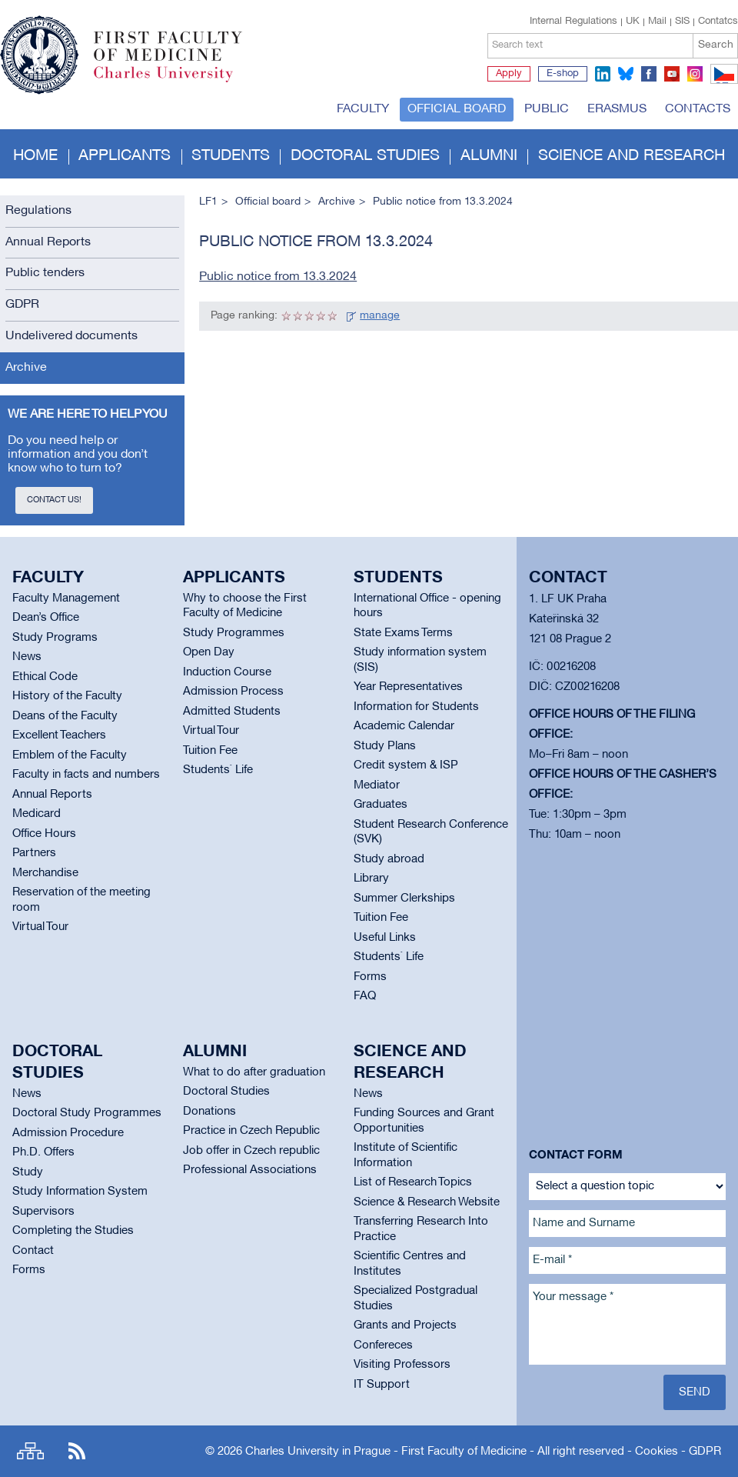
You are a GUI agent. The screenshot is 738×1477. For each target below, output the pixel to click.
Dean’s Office (45, 617)
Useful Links (385, 937)
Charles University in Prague (176, 80)
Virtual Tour (40, 927)
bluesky (625, 74)
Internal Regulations (573, 21)
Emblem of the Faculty (69, 755)
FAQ (365, 996)
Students (230, 156)
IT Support (382, 1384)
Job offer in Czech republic (251, 1150)
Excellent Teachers (59, 735)
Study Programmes (233, 633)
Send (694, 1392)
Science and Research (631, 156)
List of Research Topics (413, 1182)
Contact (33, 1250)
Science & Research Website (427, 1202)
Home (35, 156)
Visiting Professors (402, 1364)
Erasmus (617, 109)
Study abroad (389, 859)
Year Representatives (408, 687)
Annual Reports (48, 242)
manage (380, 316)
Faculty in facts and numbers (86, 774)
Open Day (208, 652)
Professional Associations (250, 1170)
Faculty (363, 109)
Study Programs (55, 637)
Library (371, 878)
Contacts (697, 109)
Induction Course (227, 672)
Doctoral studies (365, 156)
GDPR (22, 304)
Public (546, 109)
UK (633, 21)
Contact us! (54, 500)
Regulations (38, 210)
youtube (672, 74)
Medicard (36, 814)
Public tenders (45, 273)
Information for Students (416, 707)
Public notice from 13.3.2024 (278, 277)
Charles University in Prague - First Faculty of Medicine (386, 1451)
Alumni (488, 156)
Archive (26, 367)
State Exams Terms (403, 633)
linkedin (602, 74)
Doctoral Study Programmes (86, 1113)
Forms (370, 977)
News (27, 657)
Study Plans (385, 746)
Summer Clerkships (404, 898)
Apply (509, 73)
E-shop (563, 73)
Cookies (656, 1451)
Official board (456, 109)
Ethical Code (45, 677)
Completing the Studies (73, 1230)
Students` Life (218, 770)
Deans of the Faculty (65, 716)
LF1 (208, 202)
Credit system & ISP (406, 765)
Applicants (124, 156)
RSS (76, 1451)
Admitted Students (232, 711)
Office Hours (44, 834)
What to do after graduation (254, 1072)
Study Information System (80, 1191)
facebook (649, 74)
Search (715, 45)
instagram (695, 74)
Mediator (377, 785)
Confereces (383, 1345)
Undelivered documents (71, 336)
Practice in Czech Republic (251, 1130)
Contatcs (718, 21)
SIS (682, 21)
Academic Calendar (404, 726)
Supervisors (43, 1211)
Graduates (380, 804)
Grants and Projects (405, 1325)
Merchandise (45, 873)
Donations (209, 1111)
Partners (34, 853)
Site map (30, 1451)
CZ (721, 83)
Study (27, 1172)
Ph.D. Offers (43, 1152)
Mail (657, 21)
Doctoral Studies (226, 1091)
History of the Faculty (67, 696)
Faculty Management (66, 598)
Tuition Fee (210, 750)
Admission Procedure (68, 1133)
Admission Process (233, 691)
